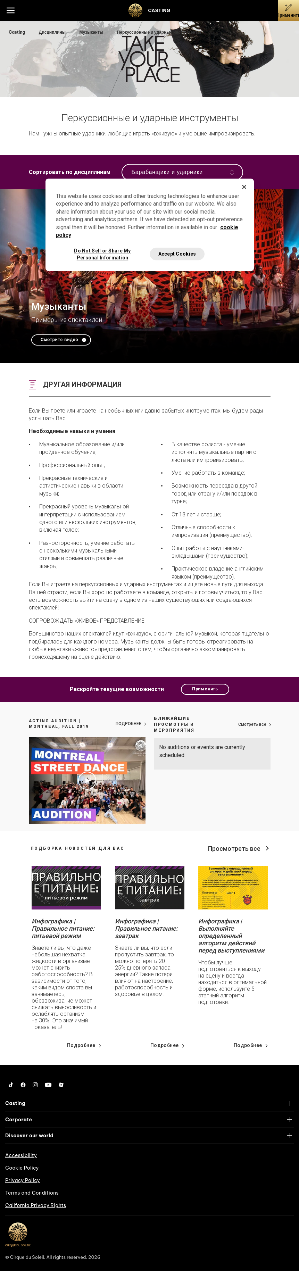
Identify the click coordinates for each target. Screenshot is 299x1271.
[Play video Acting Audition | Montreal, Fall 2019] (87, 781)
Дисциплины (53, 32)
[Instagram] (35, 1085)
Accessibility (21, 1155)
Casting (17, 32)
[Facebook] (23, 1085)
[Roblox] (61, 1085)
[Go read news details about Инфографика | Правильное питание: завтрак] (149, 887)
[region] (149, 224)
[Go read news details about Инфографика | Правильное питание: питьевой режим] (66, 887)
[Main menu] (10, 10)
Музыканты (91, 32)
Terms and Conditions (32, 1193)
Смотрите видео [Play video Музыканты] (59, 339)
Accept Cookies (177, 254)
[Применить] (288, 10)
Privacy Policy (22, 1180)
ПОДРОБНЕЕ (128, 723)
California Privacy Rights (35, 1205)
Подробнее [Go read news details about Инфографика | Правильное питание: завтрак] (164, 1045)
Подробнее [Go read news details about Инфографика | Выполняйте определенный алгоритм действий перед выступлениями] (248, 1045)
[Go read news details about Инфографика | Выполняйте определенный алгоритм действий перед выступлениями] (233, 887)
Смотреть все (252, 724)
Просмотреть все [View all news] (234, 848)
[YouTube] (48, 1085)
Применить (205, 689)
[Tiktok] (11, 1085)
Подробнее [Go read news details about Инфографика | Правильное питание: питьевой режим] (81, 1045)
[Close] (244, 186)
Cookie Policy (22, 1168)
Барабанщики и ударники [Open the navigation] (183, 172)
